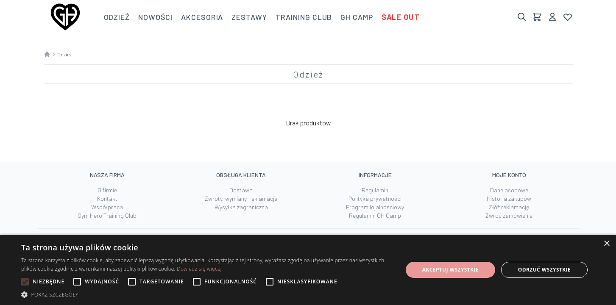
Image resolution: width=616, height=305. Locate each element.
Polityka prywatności (374, 198)
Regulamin (375, 190)
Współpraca (107, 207)
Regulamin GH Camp (375, 215)
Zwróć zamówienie (508, 215)
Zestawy (249, 17)
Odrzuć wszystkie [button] (544, 269)
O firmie (107, 190)
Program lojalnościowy (375, 207)
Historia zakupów (509, 198)
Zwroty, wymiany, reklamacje (241, 198)
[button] (206, 294)
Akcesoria (202, 17)
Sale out (401, 17)
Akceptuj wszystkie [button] (450, 269)
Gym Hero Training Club (107, 215)
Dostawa (241, 190)
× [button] (606, 244)
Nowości (155, 17)
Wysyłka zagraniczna (241, 207)
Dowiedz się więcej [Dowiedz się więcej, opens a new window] (199, 268)
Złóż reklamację (509, 207)
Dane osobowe (509, 190)
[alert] (308, 270)
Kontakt (107, 198)
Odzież (117, 17)
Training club (304, 17)
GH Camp (356, 17)
